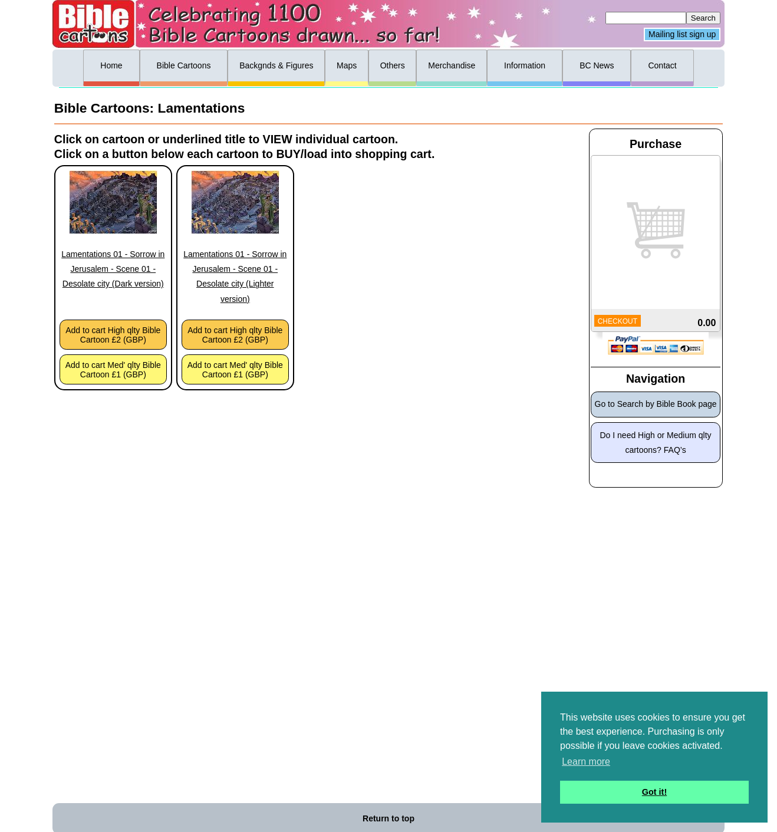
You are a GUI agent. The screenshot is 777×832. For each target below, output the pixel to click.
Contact (662, 65)
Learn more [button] (586, 762)
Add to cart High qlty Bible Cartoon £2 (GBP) (112, 334)
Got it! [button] (654, 792)
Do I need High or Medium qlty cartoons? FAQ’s (656, 442)
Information (524, 65)
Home (111, 65)
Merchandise (451, 65)
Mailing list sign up (682, 35)
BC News (597, 65)
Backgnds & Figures (276, 65)
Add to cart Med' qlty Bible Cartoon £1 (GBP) (113, 369)
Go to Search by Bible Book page (656, 404)
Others (392, 65)
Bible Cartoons (184, 65)
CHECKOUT (617, 321)
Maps (347, 65)
